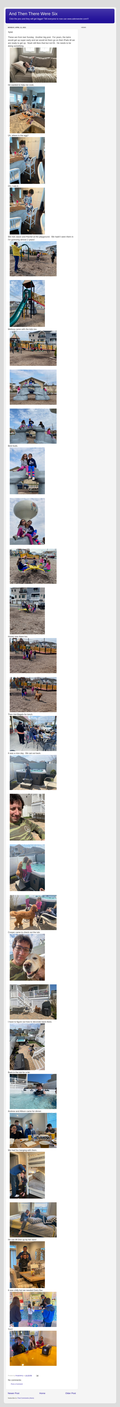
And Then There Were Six (33, 13)
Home (42, 1393)
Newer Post (13, 1393)
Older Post (70, 1393)
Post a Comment (17, 1384)
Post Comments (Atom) (26, 1398)
